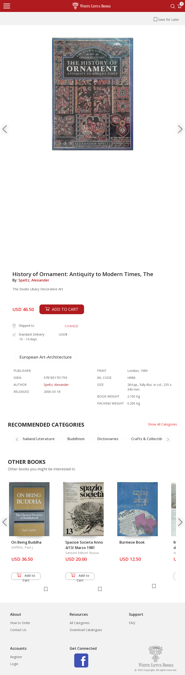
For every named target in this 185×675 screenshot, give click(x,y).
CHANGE (71, 326)
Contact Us (18, 630)
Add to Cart (26, 576)
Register (16, 657)
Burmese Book (132, 542)
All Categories (80, 623)
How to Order (20, 623)
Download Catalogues (86, 630)
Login (14, 664)
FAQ (132, 623)
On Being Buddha (26, 542)
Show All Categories (162, 424)
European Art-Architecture (45, 357)
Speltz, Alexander (33, 280)
